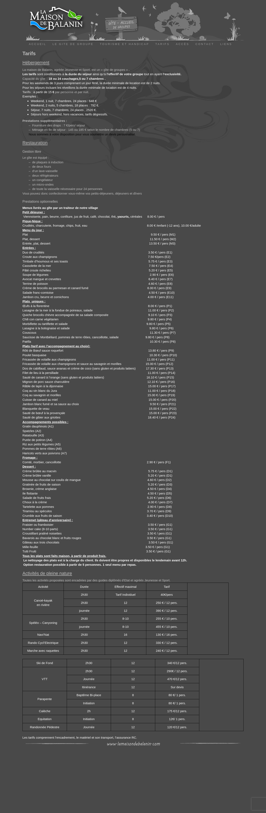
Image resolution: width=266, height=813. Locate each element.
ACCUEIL (37, 44)
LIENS (226, 44)
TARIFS (162, 44)
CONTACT (205, 44)
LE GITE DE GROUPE (73, 44)
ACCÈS (182, 44)
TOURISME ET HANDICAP (124, 44)
